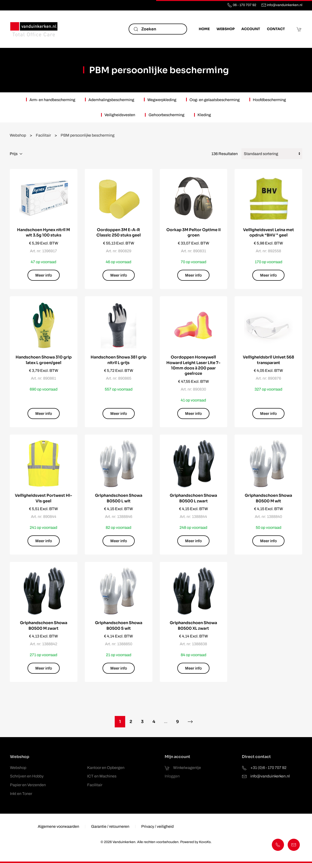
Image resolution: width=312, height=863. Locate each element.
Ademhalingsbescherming (111, 100)
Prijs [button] (16, 154)
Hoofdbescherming (269, 100)
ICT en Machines (101, 776)
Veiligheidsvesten (119, 115)
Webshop (18, 768)
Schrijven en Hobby (27, 776)
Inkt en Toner (21, 794)
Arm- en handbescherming (52, 100)
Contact (276, 29)
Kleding (204, 115)
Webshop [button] (226, 29)
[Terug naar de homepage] (34, 29)
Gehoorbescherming (166, 115)
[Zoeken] (158, 29)
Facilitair (94, 785)
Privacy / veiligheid (157, 827)
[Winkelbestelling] (271, 153)
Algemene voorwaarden (58, 827)
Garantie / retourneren (110, 827)
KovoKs (204, 842)
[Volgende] (190, 721)
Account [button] (250, 29)
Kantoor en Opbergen (105, 768)
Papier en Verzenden (28, 785)
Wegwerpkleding (161, 100)
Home (204, 29)
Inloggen (172, 776)
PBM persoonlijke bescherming (159, 70)
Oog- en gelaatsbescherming (214, 100)
